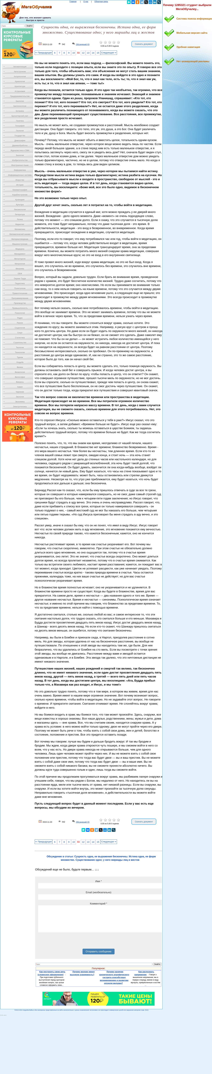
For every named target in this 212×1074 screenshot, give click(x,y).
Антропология (20, 76)
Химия (20, 387)
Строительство (19, 343)
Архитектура (19, 86)
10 (73, 53)
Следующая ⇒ (108, 52)
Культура (20, 205)
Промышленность (20, 308)
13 (88, 53)
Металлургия (20, 259)
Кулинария (19, 200)
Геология (20, 131)
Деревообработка (20, 145)
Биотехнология (19, 106)
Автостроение (20, 72)
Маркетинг (19, 224)
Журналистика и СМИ (19, 150)
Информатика (20, 170)
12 (83, 53)
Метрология (20, 264)
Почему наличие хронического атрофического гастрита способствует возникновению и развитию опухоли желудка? (114, 977)
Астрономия (20, 91)
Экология (20, 397)
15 (98, 53)
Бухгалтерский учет (20, 116)
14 (93, 53)
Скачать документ (144, 44)
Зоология (20, 155)
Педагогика (20, 283)
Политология (19, 288)
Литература (20, 214)
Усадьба (19, 362)
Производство (20, 303)
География (19, 126)
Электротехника (20, 407)
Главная (73, 1)
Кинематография (20, 190)
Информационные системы (20, 175)
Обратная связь (101, 1)
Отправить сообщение (98, 951)
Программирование (19, 298)
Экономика (19, 402)
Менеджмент (19, 254)
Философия (20, 377)
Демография (19, 141)
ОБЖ (20, 274)
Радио (20, 318)
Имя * (98, 881)
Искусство (20, 180)
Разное (20, 323)
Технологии (20, 352)
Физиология (20, 372)
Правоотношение (19, 293)
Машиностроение (19, 244)
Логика (20, 219)
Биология (20, 101)
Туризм (20, 357)
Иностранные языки (19, 165)
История (20, 185)
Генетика (20, 121)
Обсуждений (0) (82, 44)
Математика (20, 229)
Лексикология (20, 209)
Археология (20, 81)
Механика (20, 269)
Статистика (20, 338)
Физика (20, 367)
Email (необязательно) (98, 892)
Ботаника (20, 111)
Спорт (19, 333)
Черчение (20, 392)
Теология (20, 347)
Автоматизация (19, 67)
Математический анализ (19, 234)
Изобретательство (20, 160)
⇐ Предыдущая (43, 52)
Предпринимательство (20, 96)
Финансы (20, 382)
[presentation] (61, 942)
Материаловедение (20, 239)
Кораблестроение (20, 195)
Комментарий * (98, 903)
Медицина (19, 249)
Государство (20, 136)
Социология (20, 328)
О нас (85, 1)
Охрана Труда (20, 278)
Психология (20, 313)
